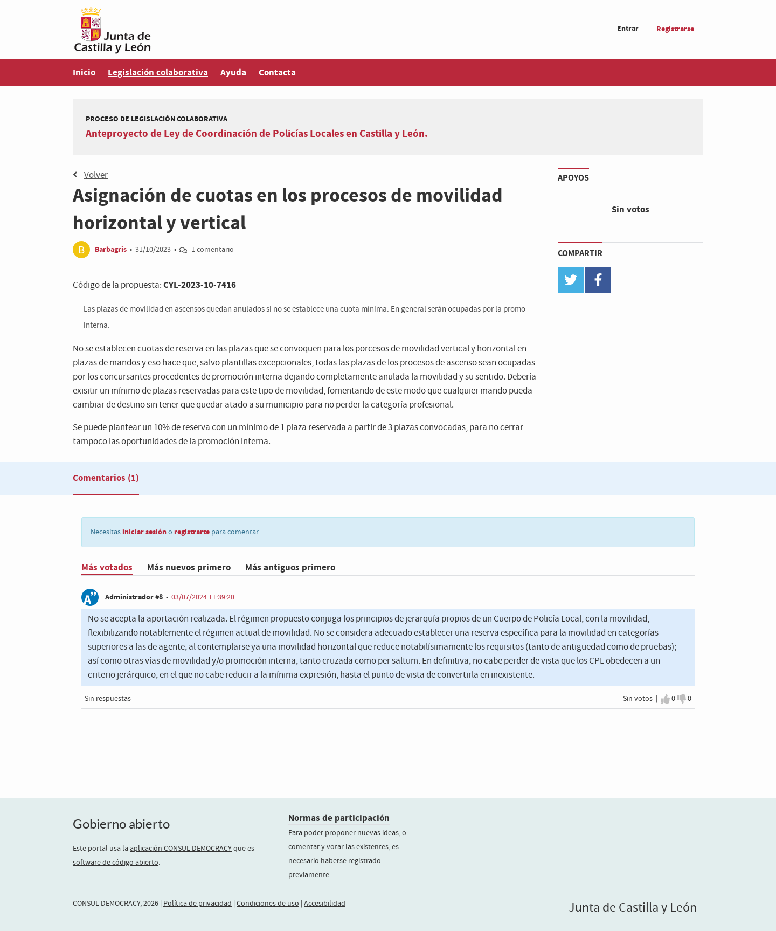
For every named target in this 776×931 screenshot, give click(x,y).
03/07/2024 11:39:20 (202, 597)
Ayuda (233, 72)
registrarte (192, 532)
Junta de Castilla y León (633, 907)
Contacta (277, 72)
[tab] (106, 480)
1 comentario (212, 249)
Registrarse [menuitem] (675, 29)
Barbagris (111, 249)
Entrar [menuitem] (628, 28)
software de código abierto (115, 862)
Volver (90, 175)
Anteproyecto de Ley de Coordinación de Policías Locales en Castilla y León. (257, 134)
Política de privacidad (197, 903)
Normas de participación (339, 818)
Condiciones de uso (268, 903)
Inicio (84, 72)
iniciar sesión (144, 532)
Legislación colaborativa (158, 72)
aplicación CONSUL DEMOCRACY (181, 848)
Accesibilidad (324, 903)
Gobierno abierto (121, 824)
